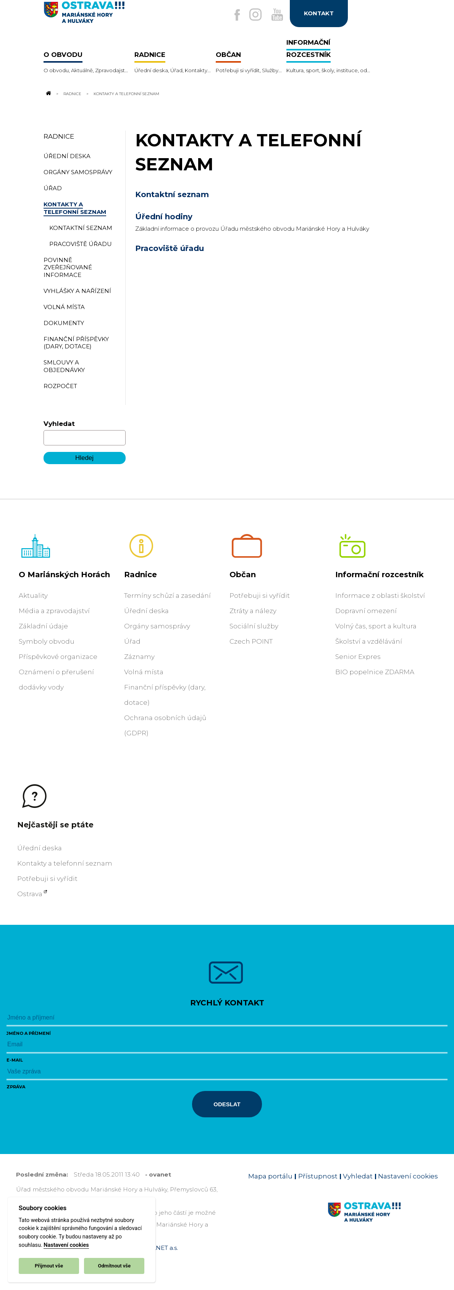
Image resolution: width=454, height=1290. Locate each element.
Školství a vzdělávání (368, 641)
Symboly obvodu (46, 641)
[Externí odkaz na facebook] (232, 15)
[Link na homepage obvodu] (383, 1221)
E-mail (14, 1060)
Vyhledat (59, 423)
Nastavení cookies (66, 1245)
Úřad (132, 641)
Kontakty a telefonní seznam (64, 863)
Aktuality (33, 595)
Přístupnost (318, 1176)
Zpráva (15, 1086)
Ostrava (29, 894)
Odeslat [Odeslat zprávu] (226, 1104)
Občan (242, 574)
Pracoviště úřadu (169, 248)
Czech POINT (251, 641)
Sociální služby (253, 626)
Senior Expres (358, 656)
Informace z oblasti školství (380, 595)
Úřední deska (146, 611)
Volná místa (143, 672)
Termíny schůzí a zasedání (167, 595)
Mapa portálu (270, 1176)
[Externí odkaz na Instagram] (252, 15)
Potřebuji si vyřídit (259, 595)
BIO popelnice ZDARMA (374, 672)
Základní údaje (43, 626)
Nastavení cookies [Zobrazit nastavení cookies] (408, 1176)
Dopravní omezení (366, 611)
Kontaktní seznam (172, 194)
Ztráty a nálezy (252, 611)
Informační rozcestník (379, 574)
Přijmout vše (49, 1266)
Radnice (72, 93)
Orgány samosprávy (157, 626)
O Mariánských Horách (64, 574)
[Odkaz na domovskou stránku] (48, 93)
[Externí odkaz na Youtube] (276, 15)
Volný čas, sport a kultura (376, 626)
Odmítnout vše (114, 1266)
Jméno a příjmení (28, 1033)
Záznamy (139, 656)
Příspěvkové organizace (58, 656)
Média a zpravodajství (54, 611)
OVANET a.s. (160, 1247)
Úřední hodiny (163, 216)
